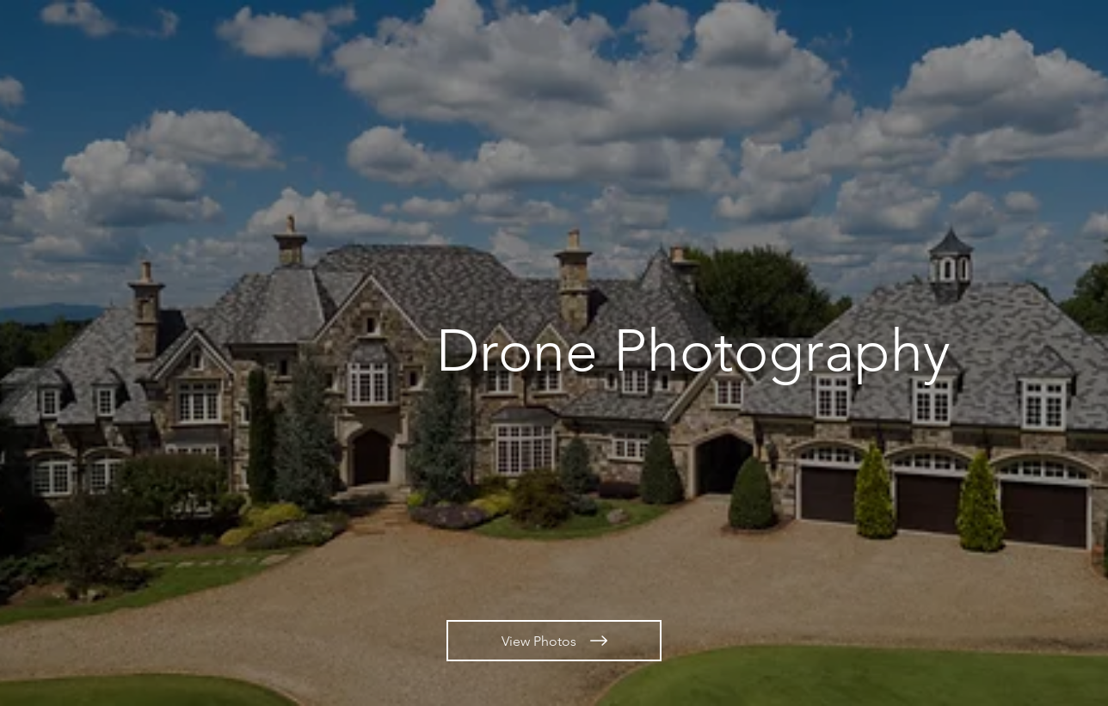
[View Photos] (554, 640)
